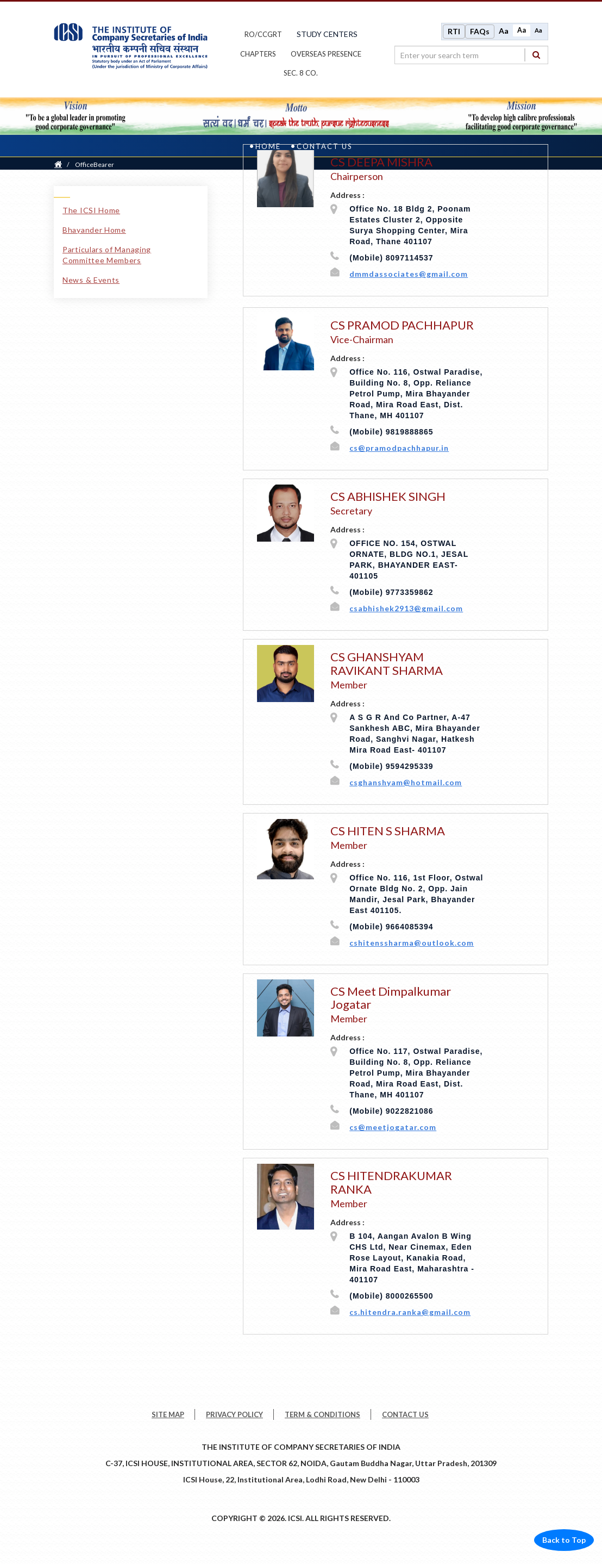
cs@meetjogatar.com (392, 1128)
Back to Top (564, 1541)
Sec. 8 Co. (301, 74)
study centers (327, 34)
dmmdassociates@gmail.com (408, 275)
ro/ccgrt (263, 34)
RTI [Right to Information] (454, 31)
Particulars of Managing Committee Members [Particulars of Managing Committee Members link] (106, 256)
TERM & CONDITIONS (322, 1415)
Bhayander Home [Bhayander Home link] (94, 230)
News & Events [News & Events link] (91, 281)
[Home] (58, 165)
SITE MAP (168, 1415)
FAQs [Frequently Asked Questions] (480, 31)
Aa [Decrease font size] (538, 30)
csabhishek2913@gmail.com (406, 610)
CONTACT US (405, 1415)
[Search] (536, 55)
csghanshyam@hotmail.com (405, 783)
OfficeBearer (94, 166)
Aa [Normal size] (521, 31)
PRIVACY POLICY (234, 1415)
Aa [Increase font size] (504, 31)
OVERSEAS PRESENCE (326, 54)
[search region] (471, 55)
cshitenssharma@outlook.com (411, 943)
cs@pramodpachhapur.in (399, 449)
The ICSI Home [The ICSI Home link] (91, 211)
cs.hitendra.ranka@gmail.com (410, 1313)
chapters (258, 54)
